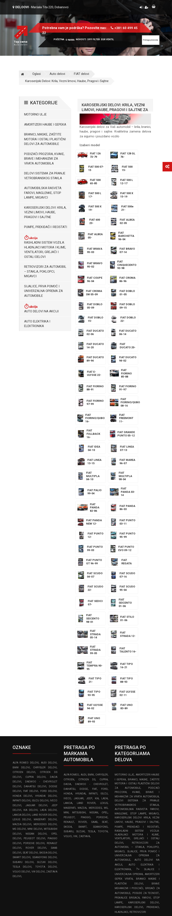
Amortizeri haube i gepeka (45, 124)
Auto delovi (57, 74)
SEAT (105, 669)
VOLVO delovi (21, 719)
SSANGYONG (100, 674)
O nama (70, 39)
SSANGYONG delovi (44, 704)
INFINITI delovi (21, 648)
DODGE (84, 636)
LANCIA (68, 650)
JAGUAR (79, 645)
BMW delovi (21, 615)
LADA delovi (48, 657)
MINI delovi (35, 676)
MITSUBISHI (79, 660)
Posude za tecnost (146, 740)
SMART (82, 674)
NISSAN (93, 660)
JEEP (89, 645)
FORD (104, 636)
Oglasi (36, 74)
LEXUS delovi (22, 666)
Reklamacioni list (126, 807)
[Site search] (150, 40)
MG (106, 655)
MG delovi (19, 676)
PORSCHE (102, 664)
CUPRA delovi (35, 624)
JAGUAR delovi (36, 652)
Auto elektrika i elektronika (37, 323)
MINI (66, 660)
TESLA (91, 678)
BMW (91, 622)
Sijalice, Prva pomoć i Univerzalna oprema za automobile (43, 291)
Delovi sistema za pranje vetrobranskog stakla (44, 175)
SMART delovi (22, 704)
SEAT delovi (30, 700)
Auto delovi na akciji (41, 308)
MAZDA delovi (22, 671)
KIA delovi (31, 657)
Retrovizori (138, 759)
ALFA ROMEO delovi (26, 610)
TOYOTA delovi (46, 714)
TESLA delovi (22, 714)
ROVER (82, 669)
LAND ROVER (86, 650)
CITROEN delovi (24, 619)
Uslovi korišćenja (126, 789)
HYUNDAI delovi (45, 643)
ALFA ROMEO (71, 622)
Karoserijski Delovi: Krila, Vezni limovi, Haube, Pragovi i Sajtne (67, 81)
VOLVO (68, 683)
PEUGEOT (69, 664)
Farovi (146, 745)
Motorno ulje (35, 114)
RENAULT (69, 669)
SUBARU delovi (23, 709)
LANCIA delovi (21, 662)
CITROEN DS (86, 627)
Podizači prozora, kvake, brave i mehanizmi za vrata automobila (44, 158)
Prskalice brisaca (127, 745)
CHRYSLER (101, 622)
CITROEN (69, 627)
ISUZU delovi (40, 648)
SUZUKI (80, 678)
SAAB (94, 669)
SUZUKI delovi (47, 709)
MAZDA (82, 655)
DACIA (67, 631)
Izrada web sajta (56, 898)
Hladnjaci (121, 759)
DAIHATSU (69, 636)
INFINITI (93, 641)
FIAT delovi (81, 74)
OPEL (105, 660)
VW (75, 683)
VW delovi (38, 719)
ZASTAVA (84, 683)
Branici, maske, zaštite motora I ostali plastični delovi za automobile (45, 139)
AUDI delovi (49, 610)
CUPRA (104, 627)
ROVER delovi (36, 695)
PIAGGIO (86, 664)
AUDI (83, 622)
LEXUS (104, 650)
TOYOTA (103, 678)
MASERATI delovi (45, 666)
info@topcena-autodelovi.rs (36, 842)
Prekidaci (153, 754)
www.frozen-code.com (31, 852)
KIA (97, 645)
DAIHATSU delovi (35, 633)
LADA (104, 645)
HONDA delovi (22, 643)
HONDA (68, 641)
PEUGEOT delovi (34, 685)
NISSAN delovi (36, 681)
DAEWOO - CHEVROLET (91, 631)
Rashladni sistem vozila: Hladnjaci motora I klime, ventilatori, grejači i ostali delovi (45, 247)
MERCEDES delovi (45, 671)
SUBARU (69, 678)
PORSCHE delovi (34, 690)
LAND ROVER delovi (44, 662)
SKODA (68, 674)
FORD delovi (48, 638)
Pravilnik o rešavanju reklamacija (137, 798)
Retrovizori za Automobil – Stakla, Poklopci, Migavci (45, 271)
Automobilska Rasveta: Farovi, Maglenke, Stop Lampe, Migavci (43, 192)
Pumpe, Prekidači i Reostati (45, 227)
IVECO (67, 645)
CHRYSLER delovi (45, 615)
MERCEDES (95, 655)
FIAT (94, 636)
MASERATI (70, 655)
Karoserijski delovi (143, 750)
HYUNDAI (80, 641)
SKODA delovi (48, 700)
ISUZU (104, 641)
